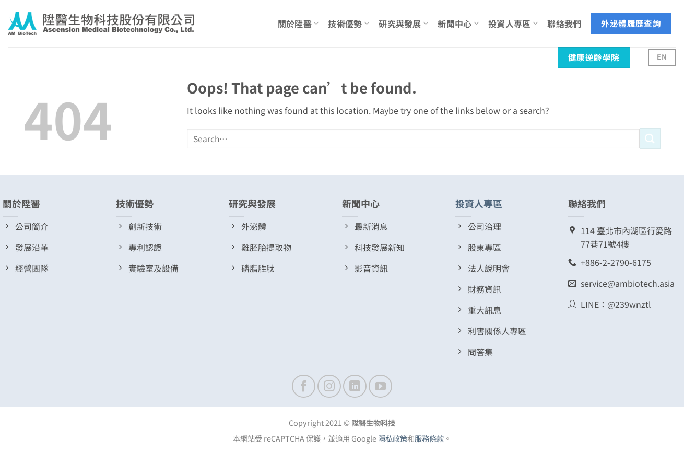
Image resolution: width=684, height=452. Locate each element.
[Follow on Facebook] (303, 386)
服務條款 (429, 438)
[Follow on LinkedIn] (355, 386)
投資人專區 (513, 23)
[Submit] (650, 138)
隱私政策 (392, 438)
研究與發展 (403, 23)
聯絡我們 (564, 23)
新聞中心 (458, 23)
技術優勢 (348, 23)
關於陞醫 (298, 23)
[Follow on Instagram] (329, 386)
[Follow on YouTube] (380, 386)
